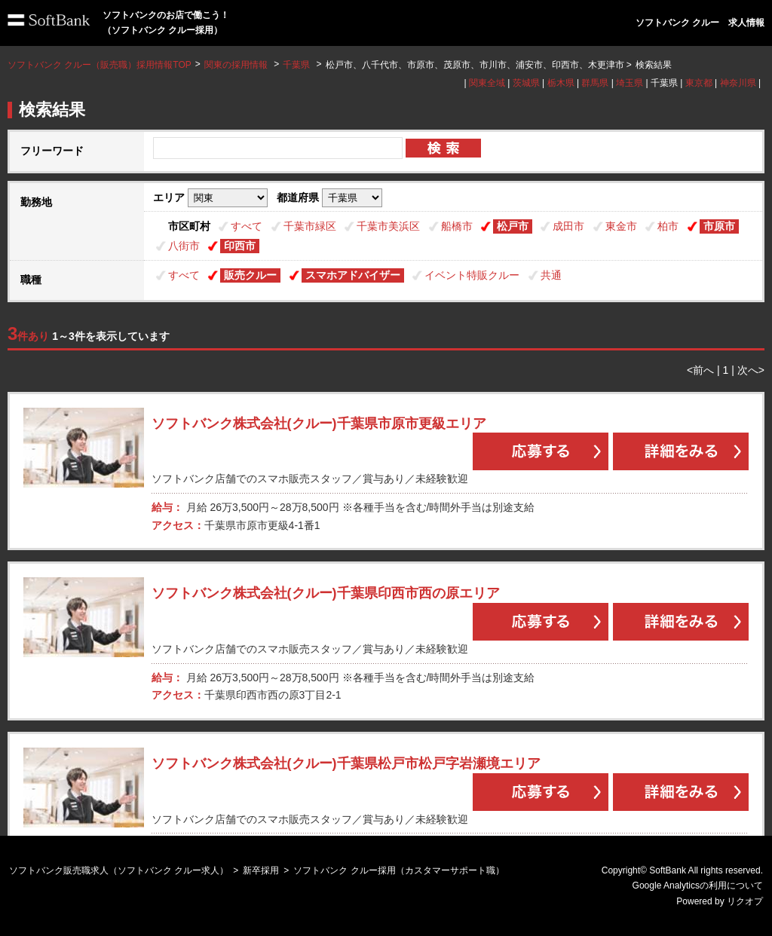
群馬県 (594, 83)
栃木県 (560, 83)
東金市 (621, 226)
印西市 (240, 246)
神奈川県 (738, 83)
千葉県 (296, 65)
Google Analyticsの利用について (698, 885)
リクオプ (745, 901)
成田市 (568, 226)
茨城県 (526, 83)
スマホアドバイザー (352, 275)
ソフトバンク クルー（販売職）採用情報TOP (99, 65)
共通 (551, 275)
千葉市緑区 (309, 226)
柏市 (668, 226)
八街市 (184, 246)
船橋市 (457, 226)
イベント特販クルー (471, 275)
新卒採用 (261, 870)
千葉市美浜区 (388, 226)
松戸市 (512, 226)
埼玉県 (629, 83)
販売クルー (250, 275)
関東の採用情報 (237, 65)
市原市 (719, 226)
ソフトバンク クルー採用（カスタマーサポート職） (398, 870)
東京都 (698, 83)
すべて (246, 226)
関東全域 (487, 83)
